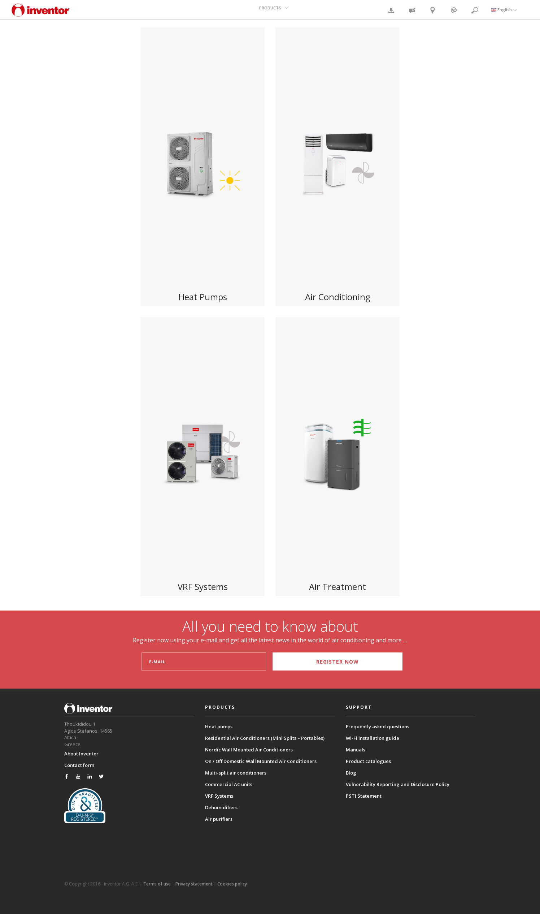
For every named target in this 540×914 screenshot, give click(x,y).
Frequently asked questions (377, 726)
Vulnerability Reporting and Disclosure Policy (397, 784)
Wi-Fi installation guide (372, 738)
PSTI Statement (364, 796)
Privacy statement (194, 883)
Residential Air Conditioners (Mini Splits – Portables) (265, 738)
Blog (351, 772)
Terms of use (157, 883)
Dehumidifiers (221, 807)
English (504, 9)
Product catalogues (368, 761)
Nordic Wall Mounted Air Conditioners (249, 749)
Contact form (79, 765)
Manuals (355, 749)
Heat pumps (218, 726)
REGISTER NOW (335, 661)
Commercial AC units (228, 784)
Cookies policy (232, 883)
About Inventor (81, 753)
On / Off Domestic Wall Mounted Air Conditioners (261, 761)
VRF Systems (219, 796)
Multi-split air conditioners (235, 772)
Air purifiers (218, 819)
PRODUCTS (271, 9)
